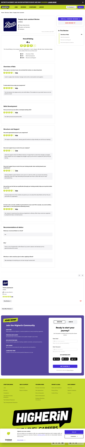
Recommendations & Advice (67, 42)
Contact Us (22, 387)
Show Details (20, 444)
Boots (21, 22)
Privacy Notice (70, 370)
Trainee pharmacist (8, 288)
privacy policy (41, 439)
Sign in (71, 322)
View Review (7, 301)
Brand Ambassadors (40, 395)
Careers (69, 393)
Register (59, 322)
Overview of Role (71, 34)
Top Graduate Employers (9, 400)
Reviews (5, 390)
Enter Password (57, 347)
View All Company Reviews (70, 19)
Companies (6, 393)
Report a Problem (24, 390)
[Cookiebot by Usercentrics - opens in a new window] (8, 444)
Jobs (5, 387)
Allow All (74, 436)
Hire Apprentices (39, 390)
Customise (74, 440)
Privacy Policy (55, 390)
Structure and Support (66, 40)
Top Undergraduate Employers (10, 402)
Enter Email (56, 338)
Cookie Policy (55, 393)
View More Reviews (7, 309)
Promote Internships (40, 387)
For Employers (71, 7)
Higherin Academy (72, 390)
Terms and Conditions (56, 387)
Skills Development (65, 37)
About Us (70, 387)
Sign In (80, 7)
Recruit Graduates (40, 393)
